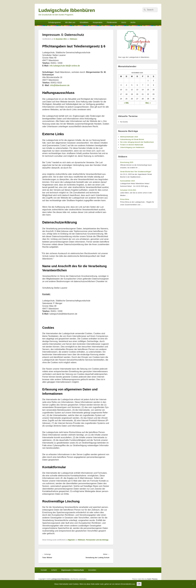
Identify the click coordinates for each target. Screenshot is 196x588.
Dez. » (148, 103)
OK (139, 584)
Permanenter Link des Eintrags (97, 540)
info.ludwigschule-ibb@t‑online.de (65, 66)
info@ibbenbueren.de (59, 85)
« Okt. (126, 103)
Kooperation (97, 22)
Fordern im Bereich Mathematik (131, 145)
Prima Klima (124, 199)
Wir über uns (70, 22)
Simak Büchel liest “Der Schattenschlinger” (135, 172)
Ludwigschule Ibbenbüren (66, 10)
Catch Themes (152, 579)
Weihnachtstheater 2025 (129, 137)
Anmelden (92, 570)
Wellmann (73, 39)
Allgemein (71, 540)
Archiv (133, 22)
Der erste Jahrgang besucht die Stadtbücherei (137, 142)
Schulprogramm (54, 22)
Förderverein (112, 22)
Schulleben (84, 22)
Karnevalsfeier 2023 (127, 181)
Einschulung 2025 (126, 162)
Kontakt (44, 570)
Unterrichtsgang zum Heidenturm (132, 147)
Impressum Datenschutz (72, 570)
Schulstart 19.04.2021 (128, 190)
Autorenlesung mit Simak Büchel (132, 139)
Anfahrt (54, 570)
